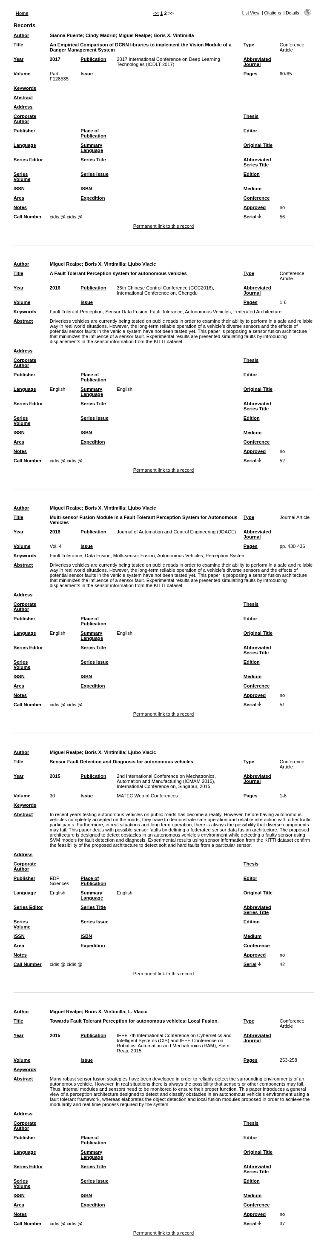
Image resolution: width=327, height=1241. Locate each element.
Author (21, 35)
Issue (86, 73)
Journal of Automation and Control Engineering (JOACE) (176, 531)
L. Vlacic (137, 1011)
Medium (252, 188)
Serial (250, 216)
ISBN (86, 188)
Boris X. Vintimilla (174, 35)
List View (251, 13)
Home (22, 13)
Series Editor (28, 159)
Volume (22, 73)
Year (19, 59)
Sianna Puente (66, 35)
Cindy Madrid (101, 35)
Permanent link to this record (163, 226)
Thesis (251, 116)
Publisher (24, 130)
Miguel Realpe (134, 35)
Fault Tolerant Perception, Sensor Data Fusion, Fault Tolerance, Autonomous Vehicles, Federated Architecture (165, 311)
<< (156, 13)
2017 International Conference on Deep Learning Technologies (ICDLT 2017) (168, 62)
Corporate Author (25, 119)
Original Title (258, 145)
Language (25, 145)
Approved (255, 207)
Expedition (92, 198)
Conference (257, 198)
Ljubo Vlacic (142, 264)
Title (18, 44)
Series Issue (94, 174)
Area (19, 198)
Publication (93, 59)
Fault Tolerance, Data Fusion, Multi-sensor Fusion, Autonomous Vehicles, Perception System (148, 555)
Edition (252, 174)
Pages (251, 73)
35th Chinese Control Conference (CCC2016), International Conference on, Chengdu (165, 290)
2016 (55, 287)
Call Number (28, 216)
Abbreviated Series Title (257, 162)
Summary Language (91, 148)
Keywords (25, 88)
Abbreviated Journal (257, 62)
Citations (272, 13)
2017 (55, 59)
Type (249, 44)
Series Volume (22, 177)
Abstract (23, 97)
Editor (250, 130)
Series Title (93, 159)
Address (23, 106)
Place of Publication (93, 133)
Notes (20, 207)
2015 (55, 776)
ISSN (19, 188)
